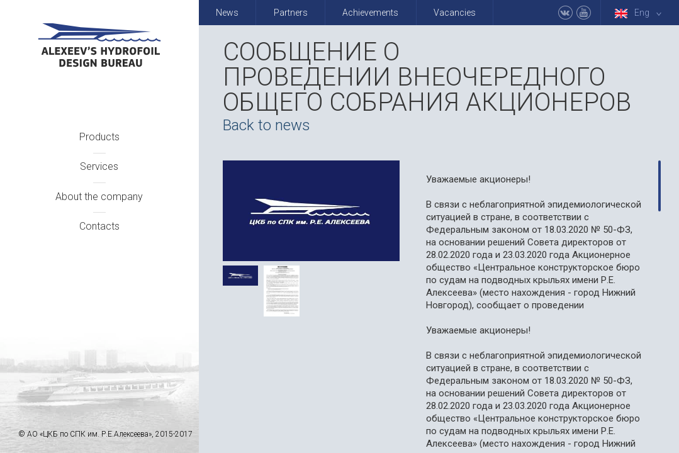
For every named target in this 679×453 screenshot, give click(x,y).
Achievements (370, 13)
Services (99, 166)
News (227, 13)
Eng (640, 13)
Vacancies (455, 13)
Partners (291, 13)
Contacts (99, 226)
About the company (99, 197)
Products (99, 137)
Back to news (266, 125)
